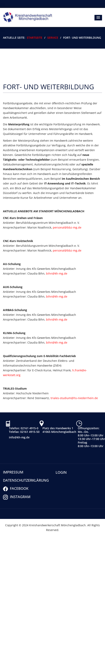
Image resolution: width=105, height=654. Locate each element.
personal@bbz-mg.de (67, 227)
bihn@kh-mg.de (56, 273)
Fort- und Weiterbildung (48, 86)
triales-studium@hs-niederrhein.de (74, 398)
